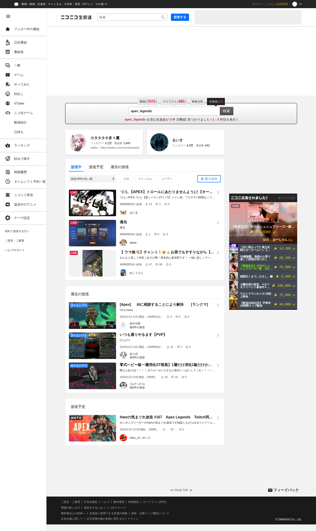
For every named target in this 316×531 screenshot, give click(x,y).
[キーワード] (134, 17)
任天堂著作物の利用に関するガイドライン (117, 518)
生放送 (41, 4)
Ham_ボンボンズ (142, 437)
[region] (25, 269)
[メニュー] (220, 192)
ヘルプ (110, 502)
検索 (228, 111)
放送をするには (97, 507)
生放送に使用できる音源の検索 (113, 513)
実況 (77, 4)
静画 (32, 4)
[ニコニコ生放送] (80, 17)
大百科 (68, 4)
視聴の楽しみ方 (74, 507)
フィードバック (286, 490)
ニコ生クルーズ (120, 507)
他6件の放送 (139, 387)
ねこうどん (139, 272)
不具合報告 (95, 502)
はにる (136, 212)
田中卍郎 (137, 323)
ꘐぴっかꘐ (139, 384)
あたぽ (136, 353)
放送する (180, 17)
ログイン (257, 4)
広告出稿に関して (76, 518)
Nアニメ (88, 4)
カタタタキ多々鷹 (107, 138)
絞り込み (213, 178)
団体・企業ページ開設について (155, 513)
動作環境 (123, 502)
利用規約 (137, 502)
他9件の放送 (139, 327)
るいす (179, 140)
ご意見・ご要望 (74, 502)
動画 (24, 4)
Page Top (183, 490)
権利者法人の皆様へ (77, 513)
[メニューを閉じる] (8, 16)
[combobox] (134, 17)
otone (135, 242)
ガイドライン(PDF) (159, 502)
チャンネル (55, 4)
